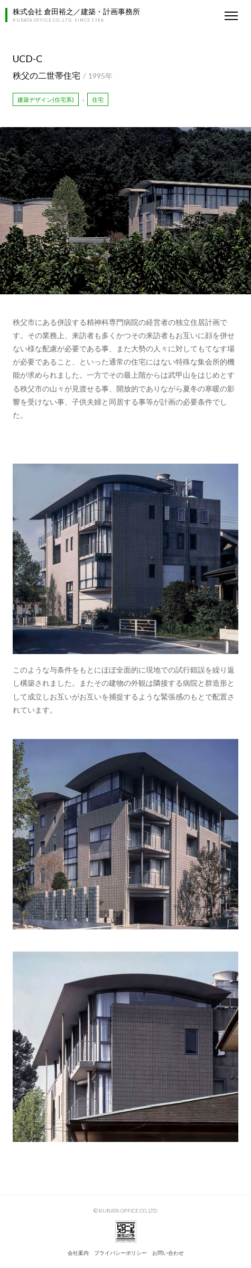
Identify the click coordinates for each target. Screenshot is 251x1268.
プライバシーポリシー (120, 1253)
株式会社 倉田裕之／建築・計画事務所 (76, 11)
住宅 (98, 99)
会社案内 (78, 1253)
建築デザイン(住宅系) (45, 99)
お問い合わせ (168, 1253)
